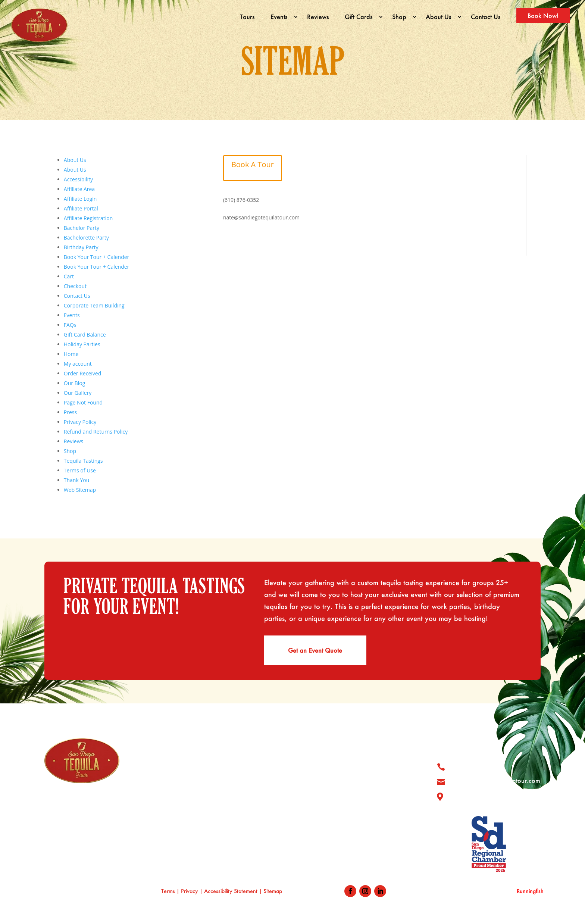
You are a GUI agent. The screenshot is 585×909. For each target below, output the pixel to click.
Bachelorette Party (86, 237)
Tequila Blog (323, 809)
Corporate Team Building (94, 305)
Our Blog (74, 383)
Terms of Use (80, 470)
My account (78, 363)
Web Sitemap (80, 489)
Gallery (316, 780)
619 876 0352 (474, 766)
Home (71, 353)
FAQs (70, 324)
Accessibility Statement (230, 891)
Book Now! (543, 15)
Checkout (75, 286)
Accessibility (78, 179)
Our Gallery (77, 392)
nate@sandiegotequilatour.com (261, 217)
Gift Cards (359, 17)
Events (279, 17)
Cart (69, 276)
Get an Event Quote (315, 650)
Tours (247, 17)
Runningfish (530, 891)
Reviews (318, 17)
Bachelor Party (81, 227)
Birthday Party (81, 247)
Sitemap (273, 891)
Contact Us (486, 17)
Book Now (320, 838)
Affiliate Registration (88, 218)
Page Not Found (83, 402)
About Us (438, 17)
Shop (399, 17)
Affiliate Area (79, 189)
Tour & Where (325, 766)
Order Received (82, 373)
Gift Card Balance (85, 334)
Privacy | (192, 891)
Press (70, 412)
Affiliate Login (80, 198)
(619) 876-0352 (241, 199)
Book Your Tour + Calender (96, 256)
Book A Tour (252, 164)
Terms (168, 891)
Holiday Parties (82, 344)
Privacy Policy (80, 421)
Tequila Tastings (83, 460)
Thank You (77, 480)
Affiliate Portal (81, 208)
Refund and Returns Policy (96, 431)
